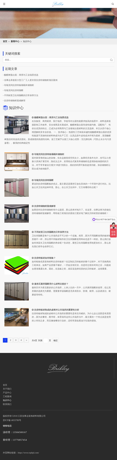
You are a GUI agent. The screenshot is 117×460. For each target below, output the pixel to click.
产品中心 (7, 393)
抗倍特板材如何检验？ (45, 258)
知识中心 (7, 400)
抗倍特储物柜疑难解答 (14, 100)
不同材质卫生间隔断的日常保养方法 (21, 95)
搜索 (111, 59)
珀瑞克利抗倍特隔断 (13, 90)
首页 (5, 385)
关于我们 (7, 389)
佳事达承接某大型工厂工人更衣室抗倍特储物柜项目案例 (30, 80)
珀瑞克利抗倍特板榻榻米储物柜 (19, 85)
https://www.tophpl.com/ (28, 453)
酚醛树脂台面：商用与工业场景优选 (21, 75)
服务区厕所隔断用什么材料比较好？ (51, 284)
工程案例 (7, 396)
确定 (55, 340)
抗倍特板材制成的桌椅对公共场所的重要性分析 (56, 310)
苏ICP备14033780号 (12, 420)
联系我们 (7, 404)
